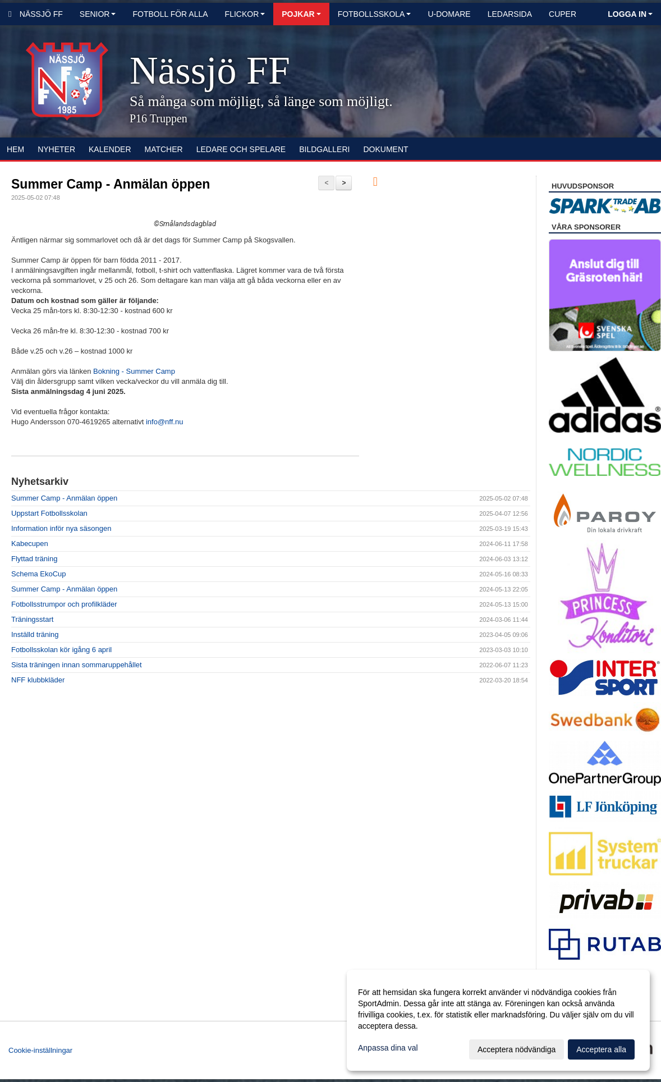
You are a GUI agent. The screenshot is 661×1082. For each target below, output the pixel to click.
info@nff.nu (164, 422)
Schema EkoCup (38, 574)
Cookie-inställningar (40, 1050)
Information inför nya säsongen (61, 528)
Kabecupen (29, 543)
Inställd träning (35, 634)
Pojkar (301, 14)
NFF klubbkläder (38, 680)
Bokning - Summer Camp (134, 371)
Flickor (245, 14)
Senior (98, 14)
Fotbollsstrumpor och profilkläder (64, 604)
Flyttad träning (34, 558)
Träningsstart (32, 619)
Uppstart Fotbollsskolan (49, 513)
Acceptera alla (601, 1049)
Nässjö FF (35, 14)
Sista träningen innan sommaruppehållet (76, 665)
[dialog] (498, 1020)
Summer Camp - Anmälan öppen (110, 184)
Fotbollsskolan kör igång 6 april (61, 649)
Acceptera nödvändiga (517, 1049)
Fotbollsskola (374, 14)
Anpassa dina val (388, 1047)
